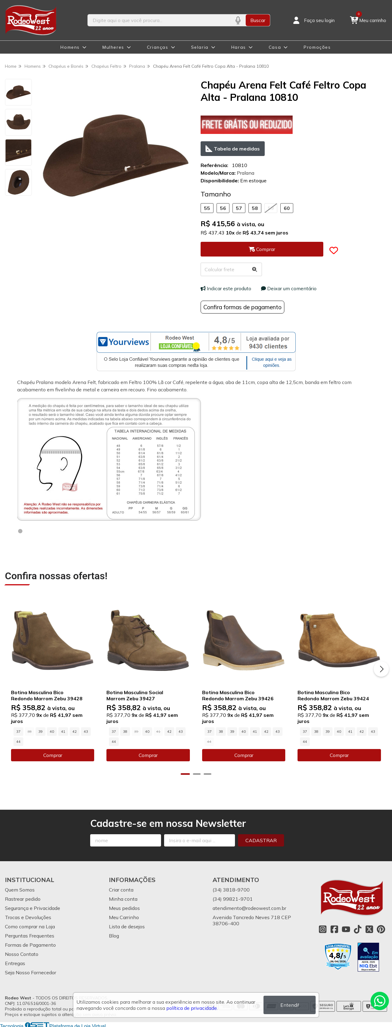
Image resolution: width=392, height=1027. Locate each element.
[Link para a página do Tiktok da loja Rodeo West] (357, 928)
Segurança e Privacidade (32, 907)
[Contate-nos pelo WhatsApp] (380, 1001)
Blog (114, 935)
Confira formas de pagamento (242, 307)
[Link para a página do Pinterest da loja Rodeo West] (381, 928)
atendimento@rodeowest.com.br (249, 907)
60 (287, 208)
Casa (275, 47)
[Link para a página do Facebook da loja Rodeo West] (334, 928)
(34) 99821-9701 (233, 898)
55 (207, 208)
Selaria (200, 47)
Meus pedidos (124, 907)
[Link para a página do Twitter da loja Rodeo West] (369, 928)
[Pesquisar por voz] (238, 20)
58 (255, 208)
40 (52, 731)
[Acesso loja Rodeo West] (313, 20)
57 (239, 208)
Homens (70, 47)
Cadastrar (261, 840)
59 (271, 208)
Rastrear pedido (22, 898)
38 (124, 731)
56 (223, 208)
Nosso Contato (21, 953)
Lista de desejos (127, 926)
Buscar (257, 20)
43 (86, 731)
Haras (238, 47)
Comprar (52, 754)
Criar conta (121, 889)
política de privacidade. (192, 1008)
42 (74, 731)
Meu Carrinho (124, 917)
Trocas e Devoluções (28, 917)
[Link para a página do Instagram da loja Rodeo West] (322, 928)
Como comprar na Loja (30, 926)
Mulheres (113, 47)
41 (63, 731)
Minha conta (123, 898)
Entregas (15, 963)
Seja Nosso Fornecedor (30, 972)
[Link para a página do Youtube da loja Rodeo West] (346, 928)
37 (18, 731)
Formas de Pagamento (30, 944)
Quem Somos (20, 889)
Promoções (317, 47)
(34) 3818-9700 (231, 889)
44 (18, 741)
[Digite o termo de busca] (159, 20)
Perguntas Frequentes (29, 935)
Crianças (157, 47)
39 (40, 731)
